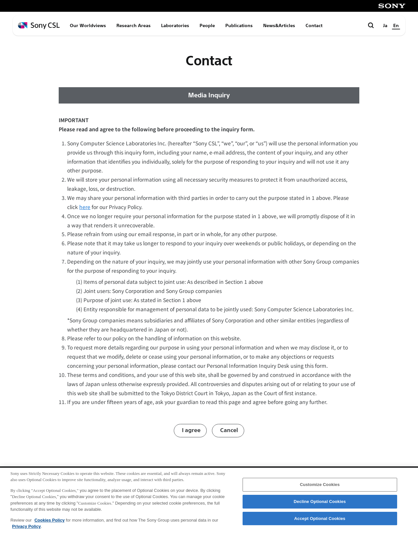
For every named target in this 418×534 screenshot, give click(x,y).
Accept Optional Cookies (319, 520)
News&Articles (279, 25)
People (207, 25)
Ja (385, 25)
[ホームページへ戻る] (39, 25)
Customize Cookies (320, 486)
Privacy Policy (26, 528)
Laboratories (175, 25)
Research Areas (133, 25)
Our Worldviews (88, 25)
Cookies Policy (50, 522)
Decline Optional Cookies (320, 503)
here (84, 207)
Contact (314, 25)
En (396, 25)
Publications (239, 25)
